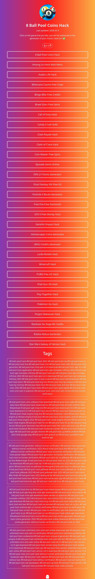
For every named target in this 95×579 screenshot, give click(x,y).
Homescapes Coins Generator (47, 234)
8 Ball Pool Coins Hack (47, 54)
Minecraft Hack (47, 264)
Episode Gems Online (47, 164)
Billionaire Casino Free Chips (47, 84)
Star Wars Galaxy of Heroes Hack (47, 344)
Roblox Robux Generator (47, 334)
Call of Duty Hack (47, 114)
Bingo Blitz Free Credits (47, 94)
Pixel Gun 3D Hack (47, 284)
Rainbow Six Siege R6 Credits (47, 324)
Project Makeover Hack (47, 314)
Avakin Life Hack (47, 74)
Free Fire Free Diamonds (47, 204)
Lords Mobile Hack (47, 254)
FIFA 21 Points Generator (47, 174)
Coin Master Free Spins (47, 154)
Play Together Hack (47, 294)
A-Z (47, 45)
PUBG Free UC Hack (48, 274)
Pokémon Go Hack (47, 304)
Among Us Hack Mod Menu (47, 64)
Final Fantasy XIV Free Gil (47, 184)
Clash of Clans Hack (47, 144)
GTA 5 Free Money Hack (47, 214)
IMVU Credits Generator (47, 244)
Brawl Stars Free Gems (47, 104)
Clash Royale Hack (47, 134)
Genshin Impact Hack (47, 224)
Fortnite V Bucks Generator (48, 194)
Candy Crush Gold (47, 124)
